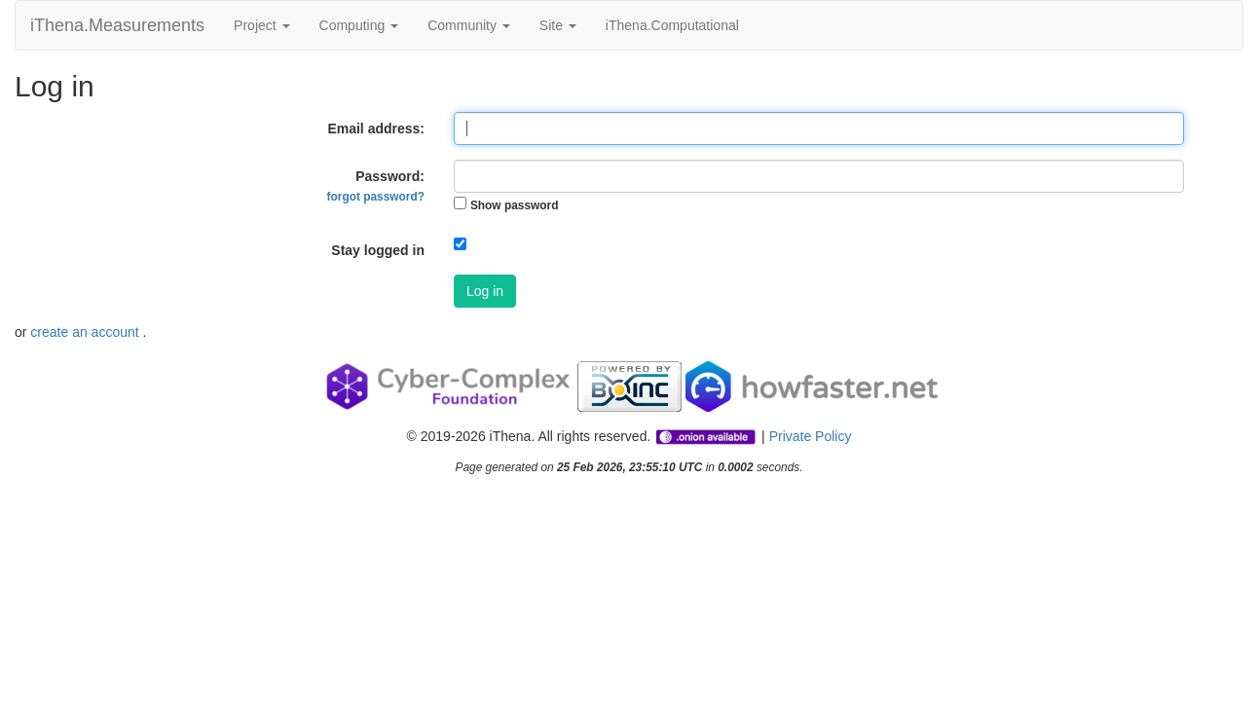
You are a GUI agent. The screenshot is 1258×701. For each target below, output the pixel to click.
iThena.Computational (672, 25)
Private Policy (810, 436)
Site (557, 25)
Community (468, 25)
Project (261, 25)
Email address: (376, 128)
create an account (86, 332)
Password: (376, 185)
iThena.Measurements (117, 25)
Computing (359, 25)
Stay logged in (378, 250)
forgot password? (376, 196)
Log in (484, 291)
